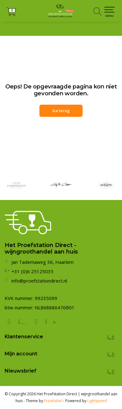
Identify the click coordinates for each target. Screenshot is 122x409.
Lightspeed (97, 400)
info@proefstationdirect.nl (39, 281)
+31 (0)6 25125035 (96, 28)
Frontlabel (53, 400)
